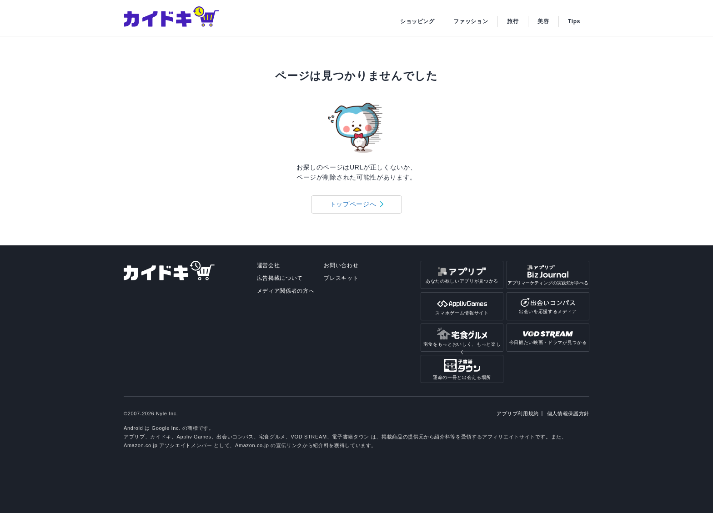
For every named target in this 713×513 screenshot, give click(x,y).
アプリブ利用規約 (518, 413)
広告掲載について (280, 278)
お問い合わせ (341, 265)
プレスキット (341, 278)
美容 (543, 21)
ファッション (470, 21)
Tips (574, 21)
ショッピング (417, 21)
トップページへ (353, 204)
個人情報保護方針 (568, 413)
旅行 (512, 21)
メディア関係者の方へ (286, 291)
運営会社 (268, 265)
